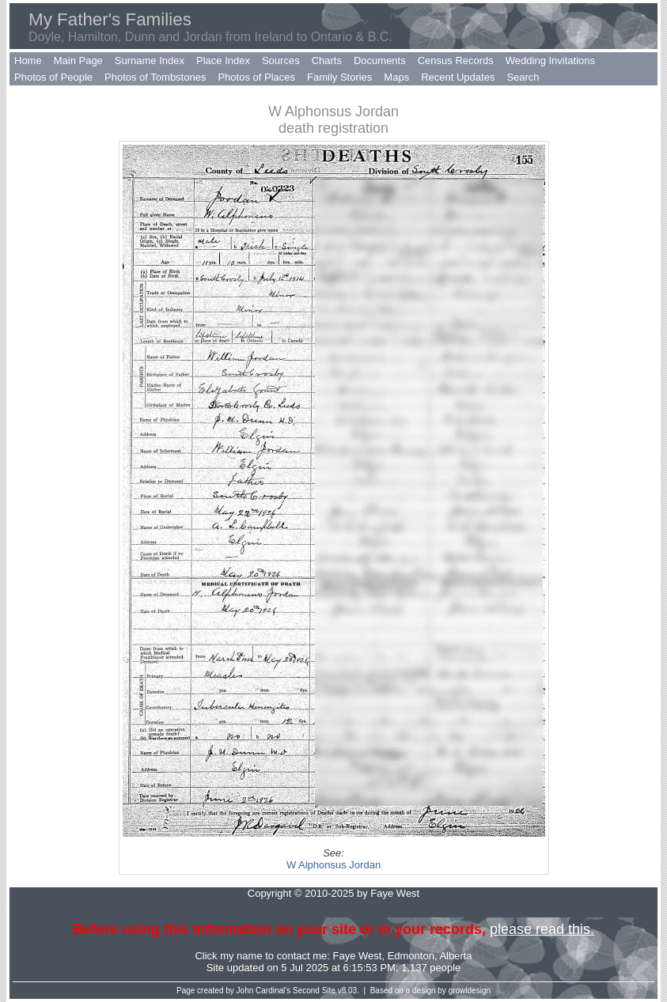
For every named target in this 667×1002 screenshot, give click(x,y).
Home (28, 60)
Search (522, 77)
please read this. (542, 929)
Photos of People (53, 77)
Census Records (456, 60)
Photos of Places (256, 77)
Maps (396, 77)
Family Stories (339, 77)
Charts (327, 60)
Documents (380, 60)
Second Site (314, 990)
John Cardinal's (264, 990)
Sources (281, 60)
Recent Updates (458, 77)
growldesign (470, 990)
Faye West (357, 956)
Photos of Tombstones (155, 77)
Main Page (78, 60)
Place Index (223, 60)
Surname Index (149, 60)
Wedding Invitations (550, 60)
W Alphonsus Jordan (333, 865)
